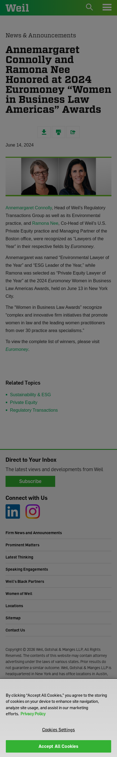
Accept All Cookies (59, 746)
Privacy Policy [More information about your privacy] (33, 713)
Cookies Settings (58, 729)
